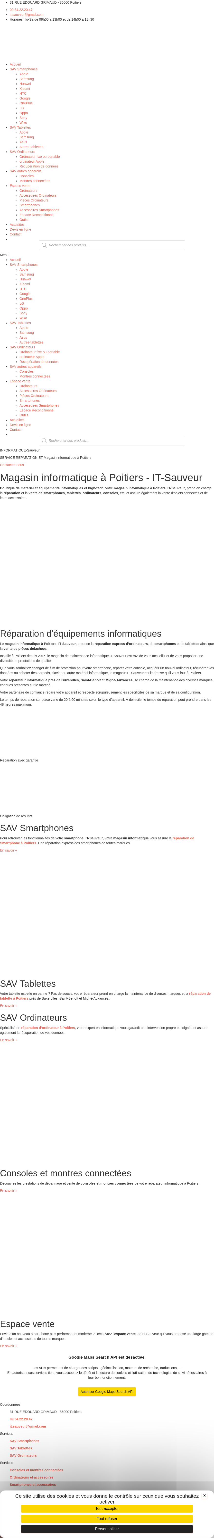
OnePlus (26, 103)
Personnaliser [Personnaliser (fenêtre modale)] (107, 1529)
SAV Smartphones (23, 69)
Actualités (17, 224)
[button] (107, 254)
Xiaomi (24, 89)
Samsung (26, 79)
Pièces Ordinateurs (33, 200)
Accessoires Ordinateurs (38, 195)
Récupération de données (38, 166)
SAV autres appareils (25, 171)
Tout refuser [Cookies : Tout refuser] (107, 1519)
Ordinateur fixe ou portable (39, 157)
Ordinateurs (28, 190)
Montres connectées (34, 181)
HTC (23, 93)
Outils (23, 220)
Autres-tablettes (31, 147)
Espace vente (20, 186)
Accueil (15, 64)
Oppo (23, 113)
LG (21, 108)
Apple (23, 74)
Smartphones (29, 205)
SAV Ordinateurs (22, 152)
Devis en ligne (20, 229)
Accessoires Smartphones (39, 210)
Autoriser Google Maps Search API (107, 1392)
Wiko (23, 123)
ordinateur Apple (31, 161)
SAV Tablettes (20, 127)
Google (24, 98)
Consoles (26, 176)
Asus (23, 142)
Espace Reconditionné (36, 215)
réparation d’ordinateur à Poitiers (48, 1028)
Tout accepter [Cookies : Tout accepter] (107, 1508)
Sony (23, 118)
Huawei (25, 84)
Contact (15, 234)
